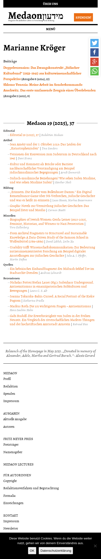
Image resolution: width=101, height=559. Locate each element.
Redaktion (10, 386)
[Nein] (95, 545)
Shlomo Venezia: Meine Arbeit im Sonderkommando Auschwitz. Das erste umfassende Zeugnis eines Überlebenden (49, 87)
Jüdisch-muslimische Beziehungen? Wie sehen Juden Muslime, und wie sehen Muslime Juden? (53, 180)
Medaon (10, 372)
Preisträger (10, 444)
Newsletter (10, 528)
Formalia (9, 495)
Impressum (11, 400)
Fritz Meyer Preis (18, 438)
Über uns (50, 3)
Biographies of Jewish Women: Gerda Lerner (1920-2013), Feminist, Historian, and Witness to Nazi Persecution (48, 221)
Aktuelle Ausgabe (15, 418)
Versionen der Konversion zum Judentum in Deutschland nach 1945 (53, 156)
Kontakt (10, 515)
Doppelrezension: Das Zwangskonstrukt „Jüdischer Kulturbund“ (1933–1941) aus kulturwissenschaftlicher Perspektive (42, 73)
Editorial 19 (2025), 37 (24, 134)
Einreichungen (13, 502)
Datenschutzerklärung (56, 550)
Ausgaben (11, 413)
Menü (50, 28)
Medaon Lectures (18, 464)
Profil (7, 378)
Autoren (8, 426)
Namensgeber (12, 451)
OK (32, 550)
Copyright (10, 480)
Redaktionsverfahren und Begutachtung (31, 487)
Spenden (9, 393)
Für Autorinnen (17, 475)
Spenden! (83, 17)
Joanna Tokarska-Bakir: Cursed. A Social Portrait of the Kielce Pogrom (52, 298)
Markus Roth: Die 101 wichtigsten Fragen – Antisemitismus (50, 306)
